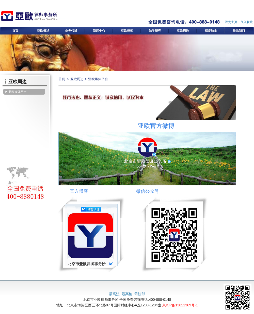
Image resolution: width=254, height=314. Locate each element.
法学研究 (155, 30)
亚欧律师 (127, 30)
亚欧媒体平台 (17, 92)
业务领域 (71, 30)
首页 (15, 30)
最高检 (127, 294)
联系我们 (239, 30)
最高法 (114, 294)
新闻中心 (99, 30)
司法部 (139, 294)
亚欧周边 (183, 30)
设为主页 (231, 22)
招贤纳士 (211, 30)
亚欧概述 (43, 30)
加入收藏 (247, 22)
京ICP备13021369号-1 (180, 305)
